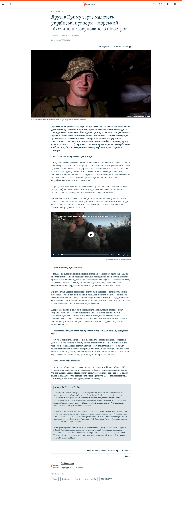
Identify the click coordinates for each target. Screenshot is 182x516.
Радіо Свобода (73, 35)
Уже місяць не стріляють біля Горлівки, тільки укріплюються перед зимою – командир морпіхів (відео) (104, 216)
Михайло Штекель (59, 35)
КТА (160, 4)
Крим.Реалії (61, 219)
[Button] (104, 46)
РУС (154, 4)
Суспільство (57, 12)
